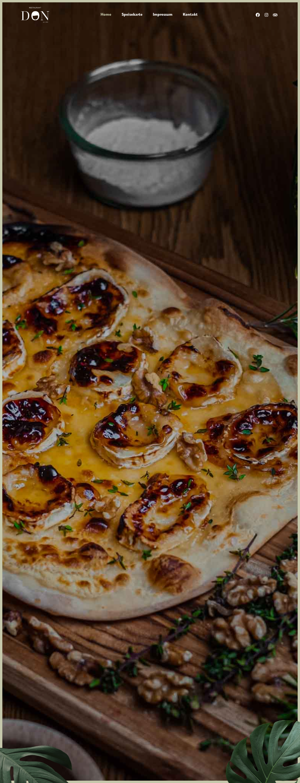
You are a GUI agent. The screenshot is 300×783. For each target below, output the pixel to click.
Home (106, 15)
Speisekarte (132, 15)
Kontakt (190, 15)
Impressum (162, 15)
